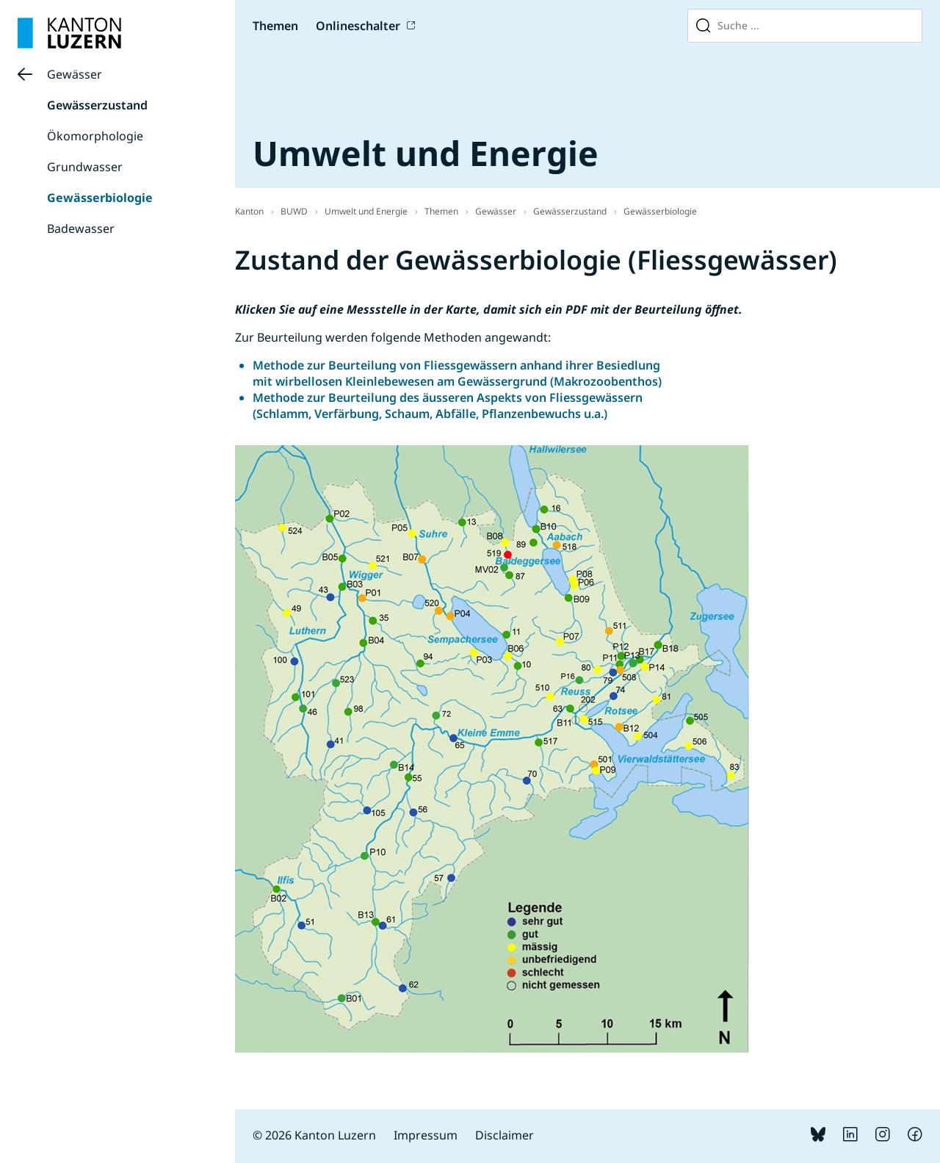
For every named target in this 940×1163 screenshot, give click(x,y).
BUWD (294, 211)
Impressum (426, 1135)
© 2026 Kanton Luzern (314, 1135)
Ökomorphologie (95, 136)
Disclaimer (504, 1135)
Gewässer (74, 74)
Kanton (249, 211)
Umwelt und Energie (366, 211)
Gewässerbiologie (100, 198)
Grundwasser (85, 167)
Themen (275, 26)
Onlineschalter (358, 26)
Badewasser (81, 228)
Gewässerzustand (97, 105)
